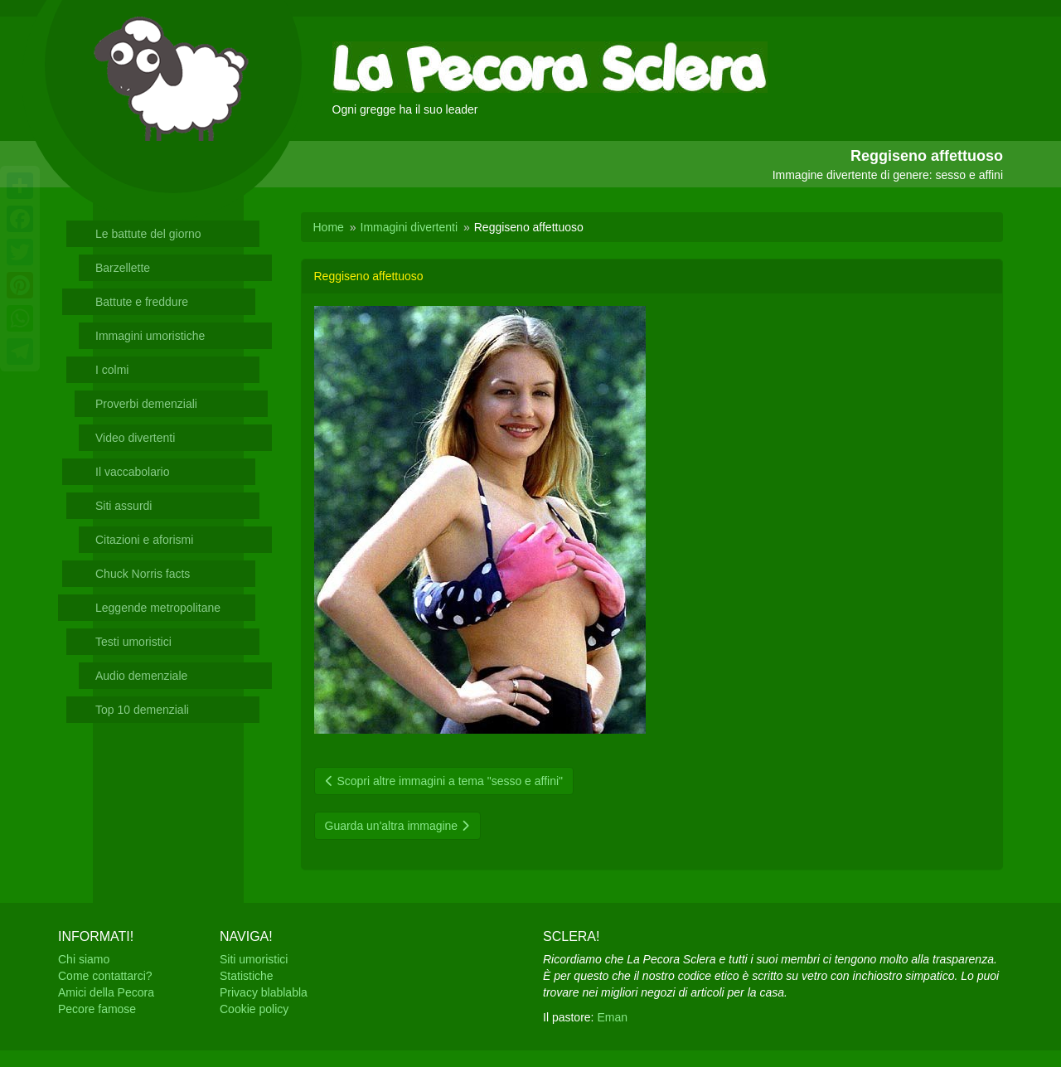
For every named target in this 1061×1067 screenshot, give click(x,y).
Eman (612, 1017)
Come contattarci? (105, 975)
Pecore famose (97, 1009)
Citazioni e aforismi (144, 539)
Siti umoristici (254, 959)
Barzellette (122, 267)
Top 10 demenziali (142, 709)
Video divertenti (135, 437)
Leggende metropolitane (157, 607)
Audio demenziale (141, 675)
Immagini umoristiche (150, 335)
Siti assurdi (123, 505)
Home (328, 227)
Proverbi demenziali (146, 403)
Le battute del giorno (148, 233)
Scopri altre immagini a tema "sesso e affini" (444, 781)
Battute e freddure (141, 301)
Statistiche (247, 975)
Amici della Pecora (106, 992)
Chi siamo (83, 959)
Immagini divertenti (409, 227)
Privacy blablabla (264, 992)
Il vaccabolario (132, 471)
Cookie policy (254, 1009)
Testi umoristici (133, 641)
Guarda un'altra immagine (398, 825)
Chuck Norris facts (142, 573)
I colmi (111, 369)
